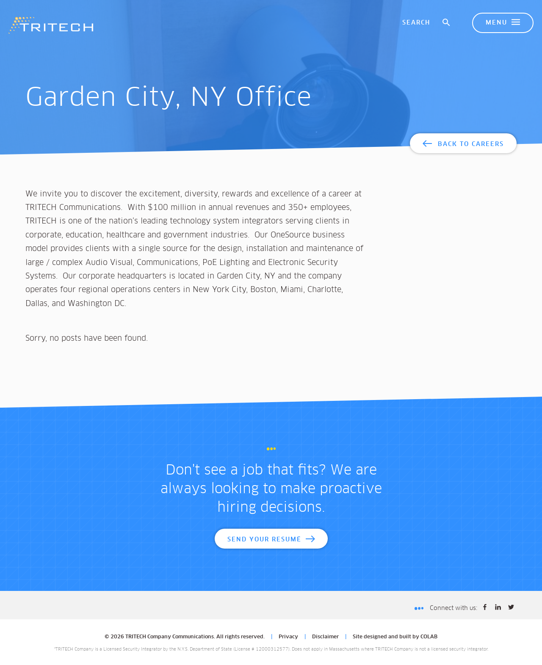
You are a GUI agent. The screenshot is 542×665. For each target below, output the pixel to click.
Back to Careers (471, 144)
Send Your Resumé (264, 540)
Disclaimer (325, 637)
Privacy (288, 637)
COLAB (428, 637)
